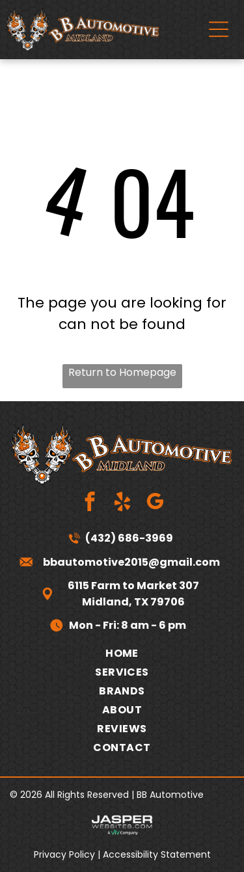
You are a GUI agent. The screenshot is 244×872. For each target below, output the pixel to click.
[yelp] (122, 503)
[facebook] (89, 503)
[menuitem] (122, 653)
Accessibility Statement (157, 854)
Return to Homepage (122, 372)
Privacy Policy (64, 854)
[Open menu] (218, 29)
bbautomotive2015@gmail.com (131, 562)
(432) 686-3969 (129, 538)
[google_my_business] (154, 503)
